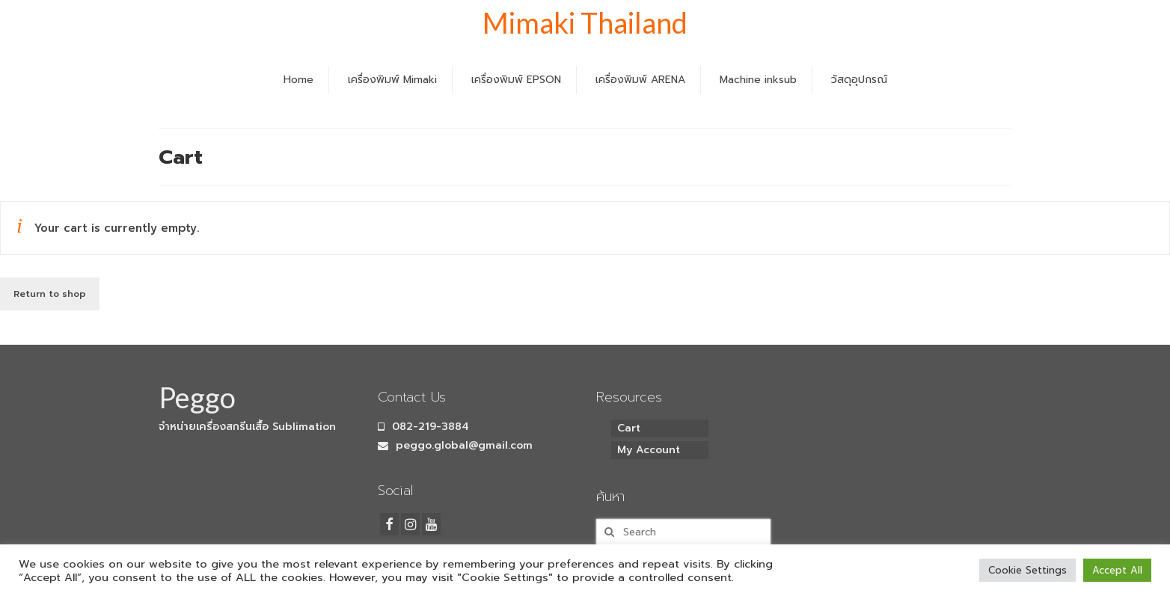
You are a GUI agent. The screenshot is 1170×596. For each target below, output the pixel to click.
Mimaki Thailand (585, 22)
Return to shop (49, 294)
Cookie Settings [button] (1027, 570)
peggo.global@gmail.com (455, 445)
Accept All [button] (1117, 570)
